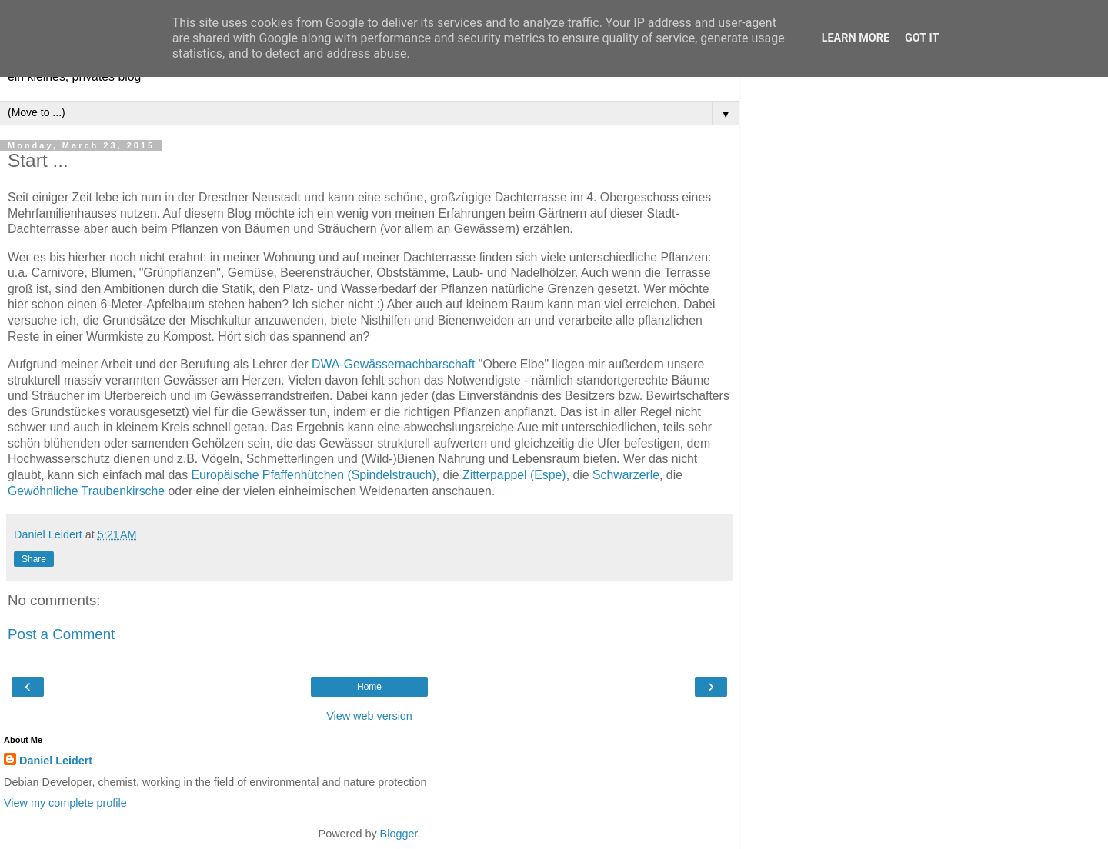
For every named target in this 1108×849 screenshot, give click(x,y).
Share (34, 559)
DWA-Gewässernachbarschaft (393, 364)
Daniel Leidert (55, 760)
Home (369, 686)
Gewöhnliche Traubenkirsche (86, 491)
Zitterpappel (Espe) (514, 474)
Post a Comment (61, 634)
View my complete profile (65, 803)
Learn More (855, 38)
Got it (922, 38)
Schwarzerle (625, 474)
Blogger (399, 833)
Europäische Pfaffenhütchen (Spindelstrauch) (313, 474)
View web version (369, 716)
